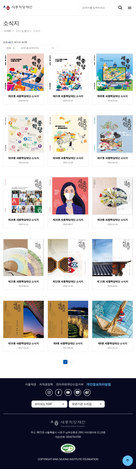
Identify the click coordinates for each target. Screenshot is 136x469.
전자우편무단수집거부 (70, 384)
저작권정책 (46, 384)
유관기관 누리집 (82, 404)
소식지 (36, 31)
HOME (8, 31)
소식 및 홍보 (22, 31)
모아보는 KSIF (43, 404)
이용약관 (30, 384)
